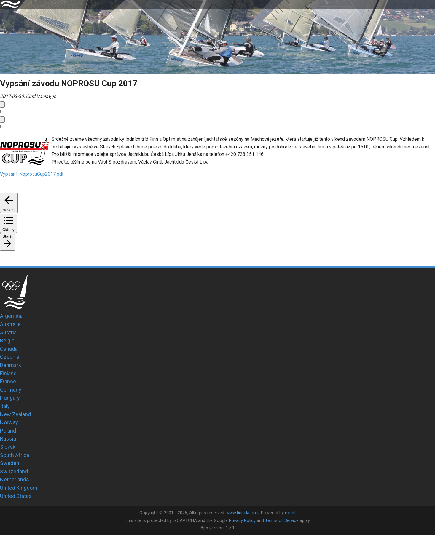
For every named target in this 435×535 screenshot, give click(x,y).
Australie (10, 324)
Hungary (10, 398)
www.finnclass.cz (243, 512)
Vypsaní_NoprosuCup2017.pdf (32, 174)
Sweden (9, 463)
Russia (8, 438)
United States (16, 496)
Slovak (7, 447)
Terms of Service (282, 520)
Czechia (9, 357)
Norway (9, 422)
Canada (8, 349)
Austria (8, 332)
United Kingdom (18, 488)
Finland (8, 373)
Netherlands (14, 479)
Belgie (7, 340)
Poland (8, 430)
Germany (10, 390)
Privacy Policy (242, 520)
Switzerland (14, 471)
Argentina (11, 316)
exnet (290, 512)
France (8, 381)
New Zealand (15, 414)
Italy (5, 406)
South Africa (14, 455)
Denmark (10, 365)
